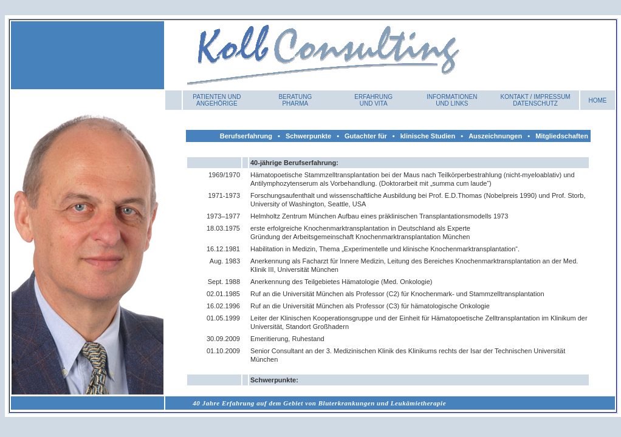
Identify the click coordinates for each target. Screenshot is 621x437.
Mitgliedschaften (561, 136)
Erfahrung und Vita (373, 100)
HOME (598, 100)
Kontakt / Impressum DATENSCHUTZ (536, 100)
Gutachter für (366, 136)
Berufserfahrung (246, 136)
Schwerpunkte (308, 136)
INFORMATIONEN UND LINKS (452, 100)
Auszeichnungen (495, 136)
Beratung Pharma (295, 100)
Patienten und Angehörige (217, 100)
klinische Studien (427, 136)
